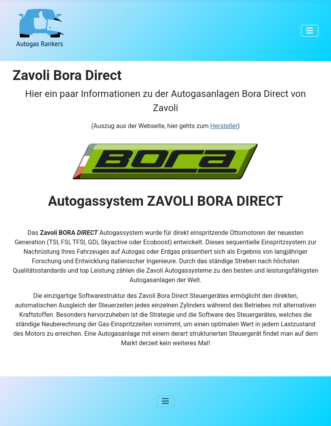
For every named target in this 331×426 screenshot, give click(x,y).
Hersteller (223, 126)
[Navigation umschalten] (309, 31)
